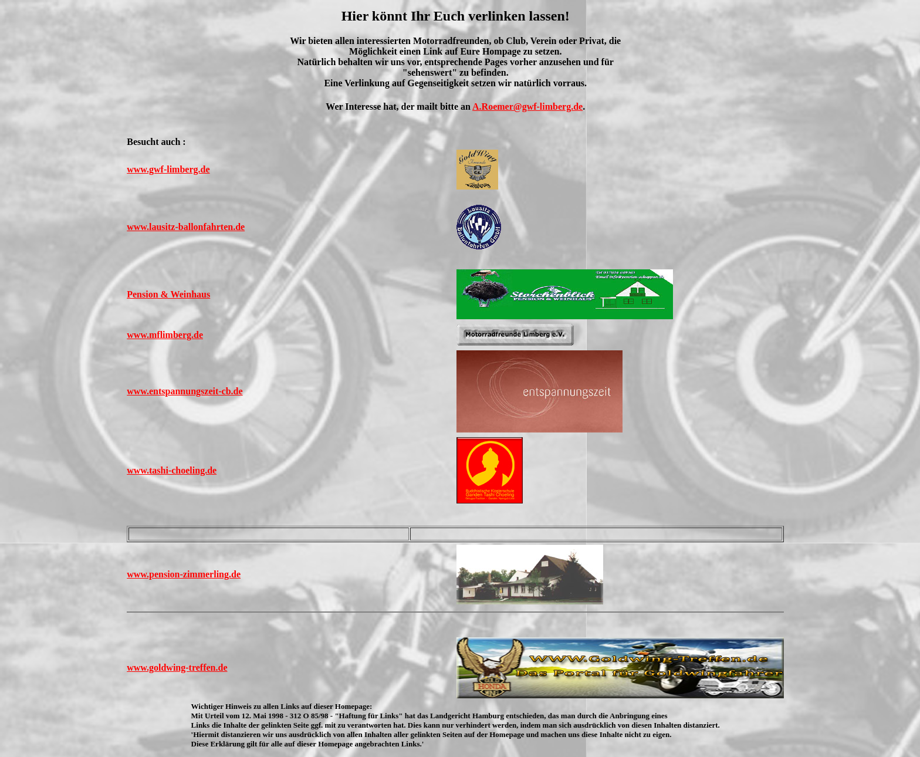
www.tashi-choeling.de (172, 470)
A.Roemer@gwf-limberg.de (527, 106)
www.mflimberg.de (165, 335)
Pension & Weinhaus (168, 294)
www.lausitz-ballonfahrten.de (186, 227)
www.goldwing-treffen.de (177, 667)
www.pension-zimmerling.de (184, 574)
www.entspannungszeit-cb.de (184, 391)
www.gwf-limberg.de (168, 169)
